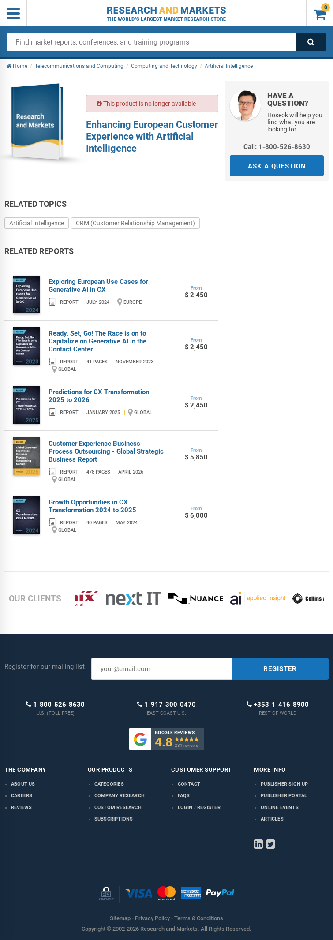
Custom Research (118, 807)
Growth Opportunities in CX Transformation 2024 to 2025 (92, 506)
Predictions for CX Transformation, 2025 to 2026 (100, 396)
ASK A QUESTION (277, 166)
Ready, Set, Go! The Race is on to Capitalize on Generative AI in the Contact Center (97, 341)
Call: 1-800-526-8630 (276, 147)
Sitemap (120, 918)
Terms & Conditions (198, 918)
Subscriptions (113, 819)
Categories (109, 784)
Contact (189, 784)
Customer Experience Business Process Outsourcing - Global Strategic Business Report (106, 451)
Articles (272, 819)
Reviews (21, 807)
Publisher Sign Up (284, 784)
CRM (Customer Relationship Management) (135, 223)
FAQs (184, 795)
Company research (119, 795)
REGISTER (280, 669)
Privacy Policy (152, 918)
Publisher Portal (284, 795)
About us (23, 784)
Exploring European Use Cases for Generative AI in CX (98, 286)
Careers (21, 795)
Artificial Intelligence (36, 223)
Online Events (280, 807)
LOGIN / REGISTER (199, 807)
